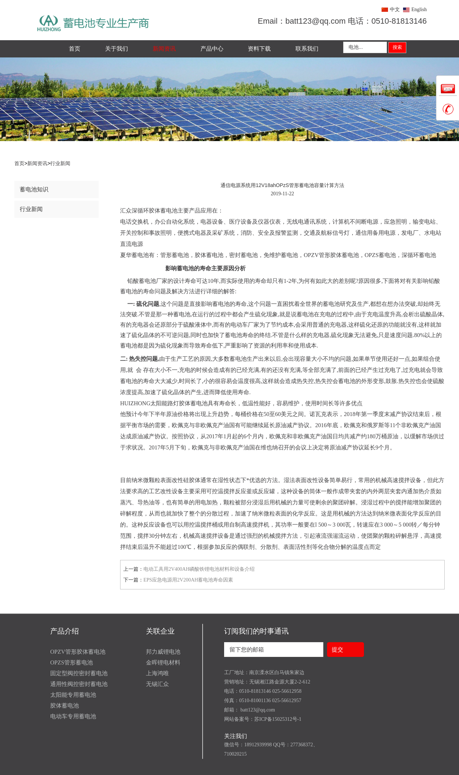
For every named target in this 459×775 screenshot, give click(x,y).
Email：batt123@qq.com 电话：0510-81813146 (342, 21)
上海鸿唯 (157, 673)
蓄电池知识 (34, 189)
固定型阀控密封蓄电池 (79, 673)
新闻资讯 (164, 49)
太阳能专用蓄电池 (73, 695)
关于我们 (116, 49)
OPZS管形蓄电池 (71, 662)
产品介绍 (64, 631)
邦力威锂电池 (163, 652)
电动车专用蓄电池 (73, 716)
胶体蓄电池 (64, 705)
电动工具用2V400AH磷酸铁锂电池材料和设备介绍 (199, 569)
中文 (395, 9)
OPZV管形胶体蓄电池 (77, 652)
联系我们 (306, 49)
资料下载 (259, 49)
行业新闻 (60, 163)
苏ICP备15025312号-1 (277, 719)
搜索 (397, 47)
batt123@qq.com (257, 710)
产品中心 (211, 49)
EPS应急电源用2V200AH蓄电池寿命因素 (188, 580)
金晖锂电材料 (163, 662)
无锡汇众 (157, 684)
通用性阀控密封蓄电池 (79, 684)
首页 (74, 49)
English (419, 9)
